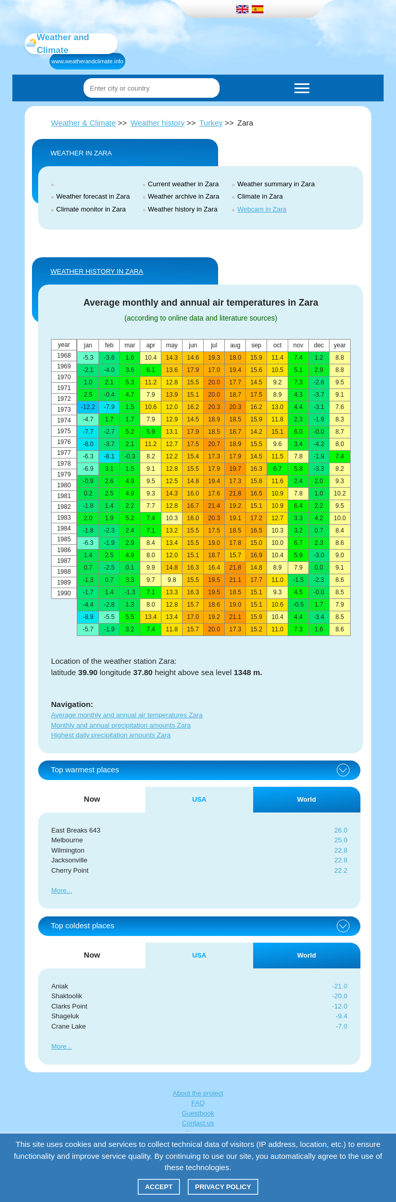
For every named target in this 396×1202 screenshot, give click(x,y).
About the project (198, 1093)
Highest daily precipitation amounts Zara (111, 735)
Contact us (198, 1123)
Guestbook (198, 1113)
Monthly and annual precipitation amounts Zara (121, 725)
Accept (158, 1187)
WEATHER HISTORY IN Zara (97, 271)
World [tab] (306, 799)
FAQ (198, 1103)
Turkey (210, 122)
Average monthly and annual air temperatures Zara (127, 715)
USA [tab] (199, 799)
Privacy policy (223, 1187)
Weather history (157, 122)
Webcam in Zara (261, 209)
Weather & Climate (83, 122)
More (59, 890)
